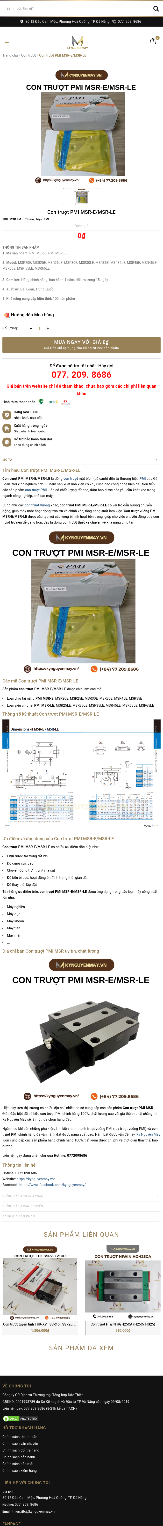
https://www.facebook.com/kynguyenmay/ (52, 1185)
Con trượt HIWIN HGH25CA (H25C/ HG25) (123, 1254)
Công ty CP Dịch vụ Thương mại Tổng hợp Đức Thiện (43, 1325)
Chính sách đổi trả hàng (20, 1380)
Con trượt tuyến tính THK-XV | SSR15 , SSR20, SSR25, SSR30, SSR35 (55, 1254)
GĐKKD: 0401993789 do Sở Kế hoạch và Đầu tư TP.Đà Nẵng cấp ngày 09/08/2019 (65, 1332)
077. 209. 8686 (126, 21)
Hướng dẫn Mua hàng (29, 315)
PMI (143, 479)
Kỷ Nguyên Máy (148, 1134)
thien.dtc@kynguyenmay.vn (33, 1442)
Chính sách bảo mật (17, 1394)
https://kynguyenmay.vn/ (36, 1179)
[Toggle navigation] (8, 42)
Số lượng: (10, 328)
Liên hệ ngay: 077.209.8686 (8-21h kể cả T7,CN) (39, 1339)
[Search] (156, 8)
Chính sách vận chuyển (20, 1374)
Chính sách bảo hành (18, 1387)
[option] (81, 126)
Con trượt (28, 55)
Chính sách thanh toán (19, 1367)
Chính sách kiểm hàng (19, 1401)
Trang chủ (10, 55)
